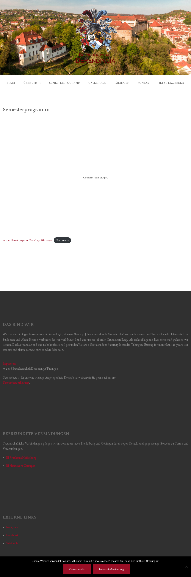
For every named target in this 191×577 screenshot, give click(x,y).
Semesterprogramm (64, 83)
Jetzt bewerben (171, 83)
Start (11, 83)
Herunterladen (62, 240)
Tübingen (122, 83)
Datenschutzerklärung (111, 569)
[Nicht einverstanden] (186, 567)
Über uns (30, 83)
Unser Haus (97, 83)
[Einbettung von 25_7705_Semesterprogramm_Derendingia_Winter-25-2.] (95, 178)
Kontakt (144, 83)
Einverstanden (77, 569)
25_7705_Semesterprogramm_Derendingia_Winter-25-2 (27, 240)
